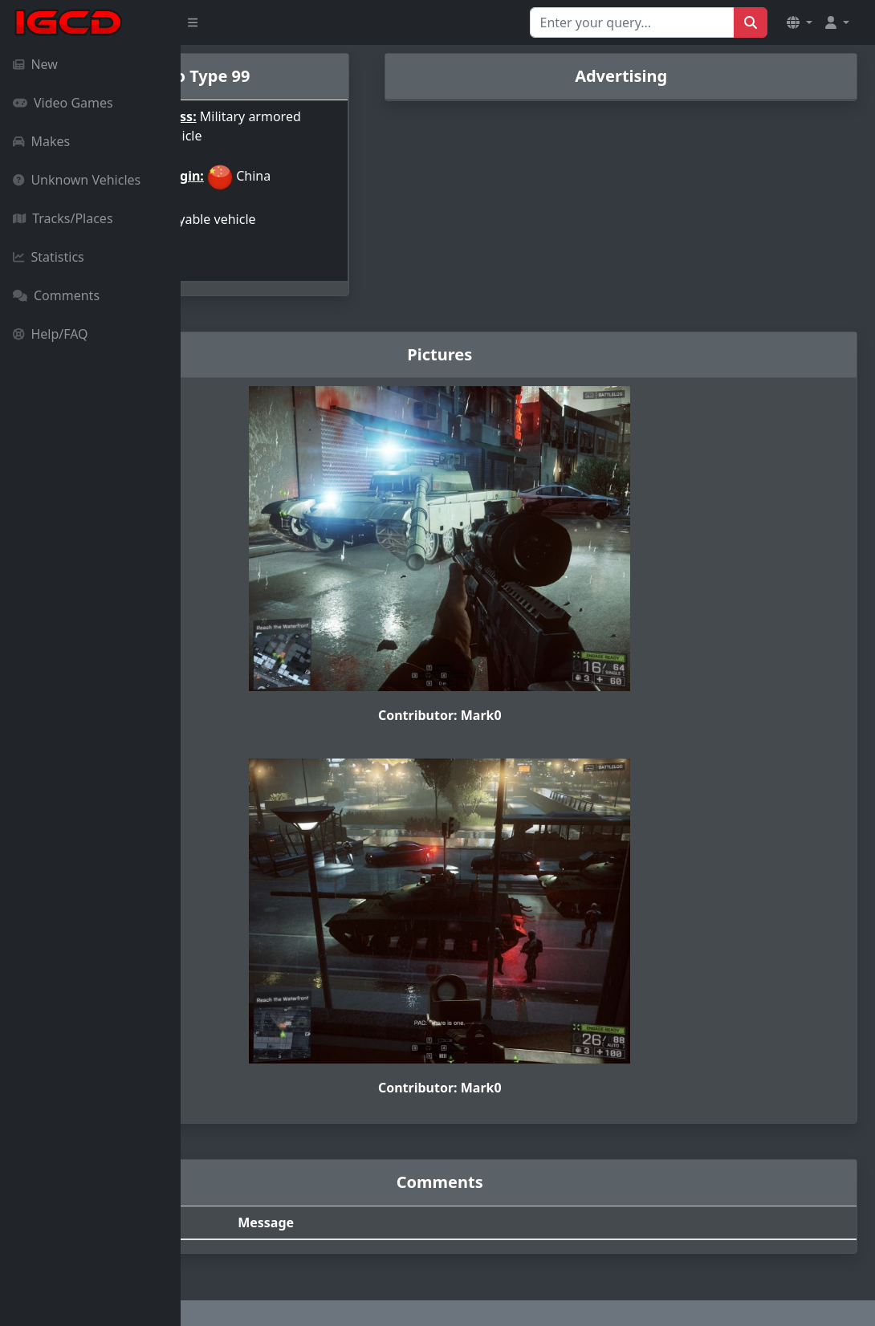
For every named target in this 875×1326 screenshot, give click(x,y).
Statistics (48, 257)
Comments (56, 295)
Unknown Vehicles (76, 180)
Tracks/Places (63, 218)
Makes (41, 141)
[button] (799, 22)
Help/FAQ (50, 334)
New (35, 64)
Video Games (63, 103)
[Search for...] (632, 22)
